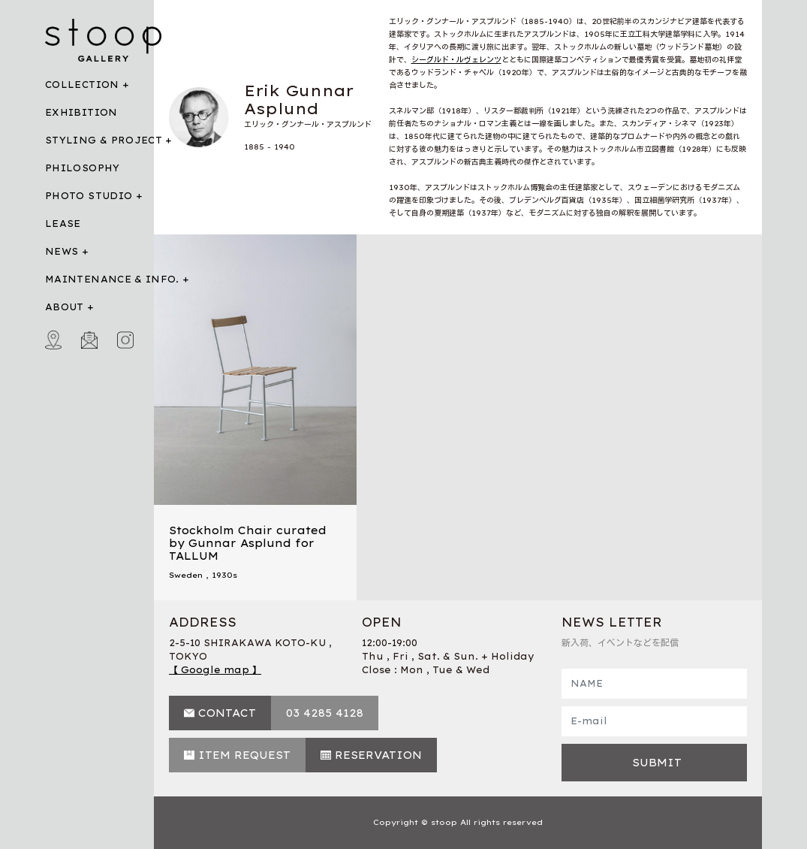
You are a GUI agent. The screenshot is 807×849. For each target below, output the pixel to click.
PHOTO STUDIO (88, 195)
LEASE (63, 223)
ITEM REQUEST (244, 755)
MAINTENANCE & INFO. (112, 279)
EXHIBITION (81, 112)
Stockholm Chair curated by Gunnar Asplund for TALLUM (248, 543)
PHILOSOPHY (82, 168)
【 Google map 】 (215, 669)
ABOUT (64, 307)
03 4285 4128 (324, 713)
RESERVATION (378, 755)
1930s (224, 575)
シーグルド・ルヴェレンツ (456, 60)
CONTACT (227, 713)
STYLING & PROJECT (103, 140)
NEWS (61, 251)
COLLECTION (82, 84)
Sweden (186, 575)
